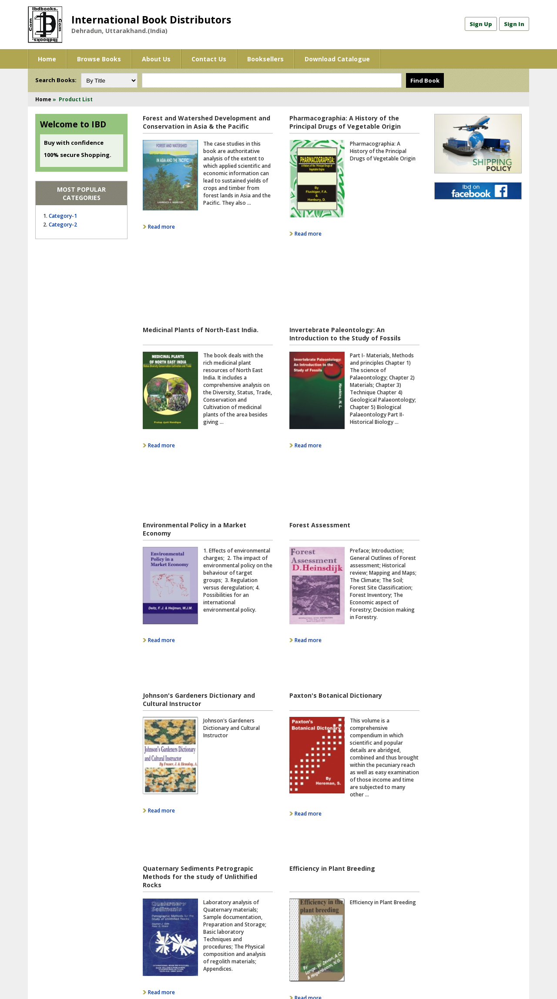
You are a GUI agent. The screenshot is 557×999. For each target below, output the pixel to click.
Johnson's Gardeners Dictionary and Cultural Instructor (199, 534)
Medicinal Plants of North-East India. (200, 255)
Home (47, 59)
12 (198, 825)
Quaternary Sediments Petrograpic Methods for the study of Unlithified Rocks (200, 678)
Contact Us (208, 59)
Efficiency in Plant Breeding (332, 670)
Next (326, 825)
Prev (168, 825)
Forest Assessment (319, 393)
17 (268, 825)
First (149, 825)
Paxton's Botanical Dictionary (335, 530)
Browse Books (99, 59)
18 (282, 825)
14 (226, 825)
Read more (161, 226)
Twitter (297, 906)
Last (344, 825)
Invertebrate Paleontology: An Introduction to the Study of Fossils (345, 259)
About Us (156, 59)
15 (240, 825)
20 (310, 825)
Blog (293, 925)
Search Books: (56, 80)
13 (212, 825)
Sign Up (481, 24)
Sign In (514, 24)
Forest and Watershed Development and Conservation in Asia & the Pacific (206, 122)
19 (296, 825)
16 (254, 825)
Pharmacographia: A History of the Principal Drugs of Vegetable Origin (345, 122)
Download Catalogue (337, 59)
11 (184, 825)
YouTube (299, 915)
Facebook (300, 896)
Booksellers (265, 59)
